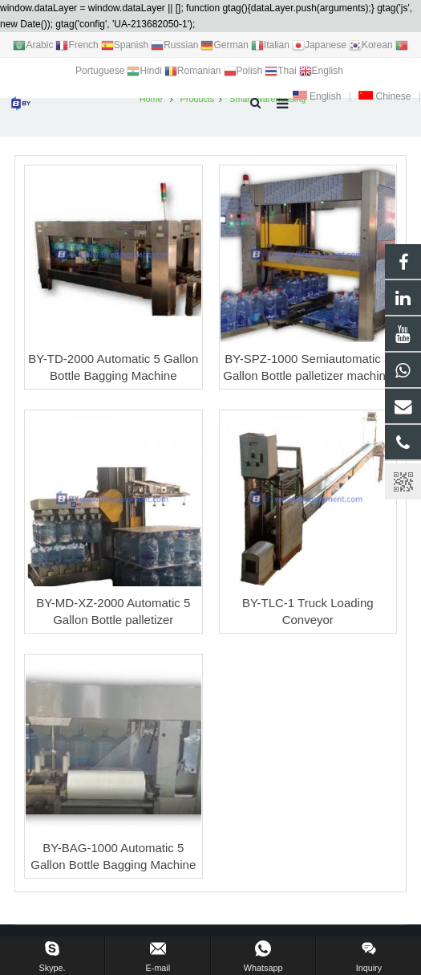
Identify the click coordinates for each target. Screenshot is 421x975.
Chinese (384, 96)
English (317, 96)
